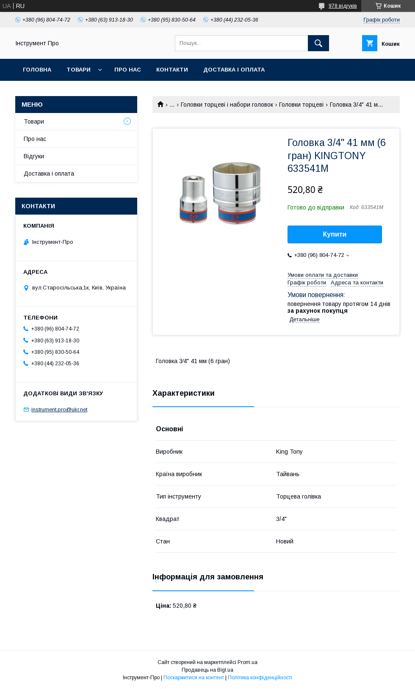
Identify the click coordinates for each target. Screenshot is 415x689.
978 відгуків (343, 6)
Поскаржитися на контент (193, 678)
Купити (335, 234)
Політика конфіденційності (260, 678)
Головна (37, 69)
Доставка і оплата (234, 69)
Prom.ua (247, 662)
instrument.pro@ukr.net (59, 409)
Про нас (127, 69)
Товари (78, 69)
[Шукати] (318, 43)
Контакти (172, 69)
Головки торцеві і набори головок (227, 104)
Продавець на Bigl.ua (207, 670)
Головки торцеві (301, 104)
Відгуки (34, 156)
